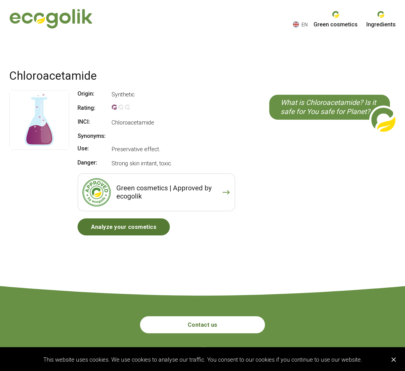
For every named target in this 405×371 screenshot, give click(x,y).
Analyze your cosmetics (123, 227)
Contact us (203, 324)
